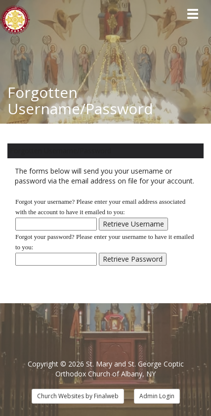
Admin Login (156, 396)
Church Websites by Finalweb (78, 396)
